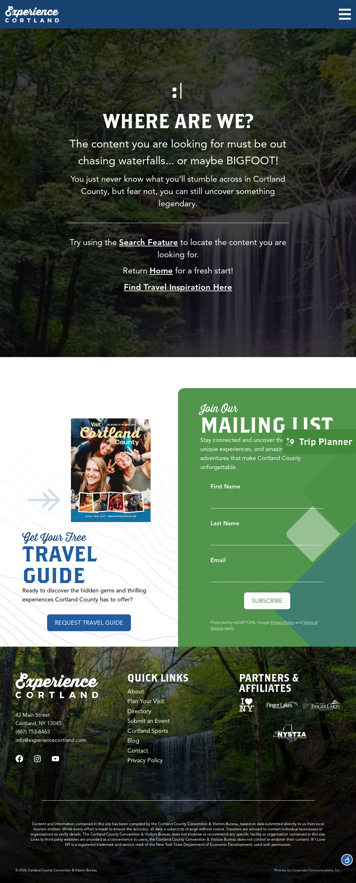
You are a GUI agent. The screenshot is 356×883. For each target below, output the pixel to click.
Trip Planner (319, 441)
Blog (133, 740)
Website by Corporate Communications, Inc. (307, 870)
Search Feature (148, 242)
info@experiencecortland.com (50, 740)
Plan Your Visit (145, 701)
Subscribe (267, 600)
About (135, 691)
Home (161, 270)
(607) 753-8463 (32, 732)
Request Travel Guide (89, 622)
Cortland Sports (147, 730)
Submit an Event (148, 720)
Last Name (225, 523)
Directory (139, 711)
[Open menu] (345, 14)
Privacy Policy (282, 622)
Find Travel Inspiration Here (178, 287)
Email (218, 560)
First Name (225, 486)
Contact (137, 750)
